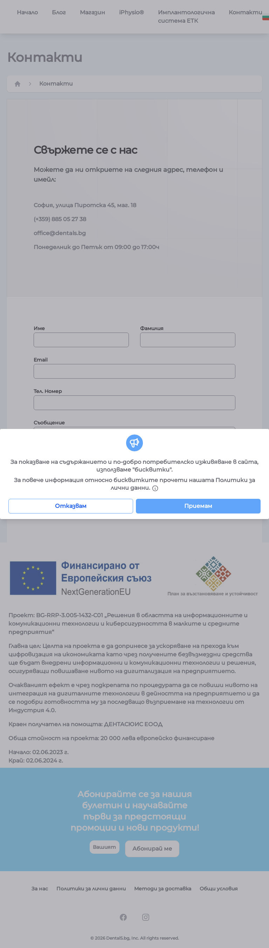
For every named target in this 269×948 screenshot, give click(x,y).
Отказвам (71, 506)
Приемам (198, 506)
